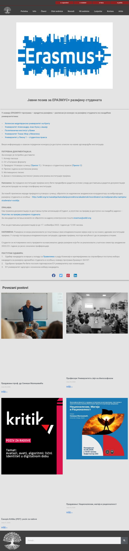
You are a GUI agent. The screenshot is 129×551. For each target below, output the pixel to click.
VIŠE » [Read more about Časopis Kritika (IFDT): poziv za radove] (4, 527)
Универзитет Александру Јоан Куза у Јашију (26, 127)
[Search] (124, 540)
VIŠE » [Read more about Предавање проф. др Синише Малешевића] (4, 392)
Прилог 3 (77, 165)
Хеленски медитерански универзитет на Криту (27, 123)
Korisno (110, 11)
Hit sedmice (84, 11)
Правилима (48, 256)
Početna (24, 11)
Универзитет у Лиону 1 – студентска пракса (26, 137)
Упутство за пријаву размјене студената (21, 214)
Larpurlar (98, 11)
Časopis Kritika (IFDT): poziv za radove (19, 519)
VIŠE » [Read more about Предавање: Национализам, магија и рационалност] (69, 512)
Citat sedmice (57, 11)
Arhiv (121, 11)
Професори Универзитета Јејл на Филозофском (89, 378)
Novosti (71, 11)
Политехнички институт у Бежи (20, 130)
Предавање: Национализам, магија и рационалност (91, 504)
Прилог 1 (35, 165)
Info (34, 11)
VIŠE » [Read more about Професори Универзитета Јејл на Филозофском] (69, 386)
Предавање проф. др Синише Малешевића (22, 383)
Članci (43, 11)
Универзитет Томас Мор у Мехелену (22, 134)
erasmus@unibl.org (82, 218)
